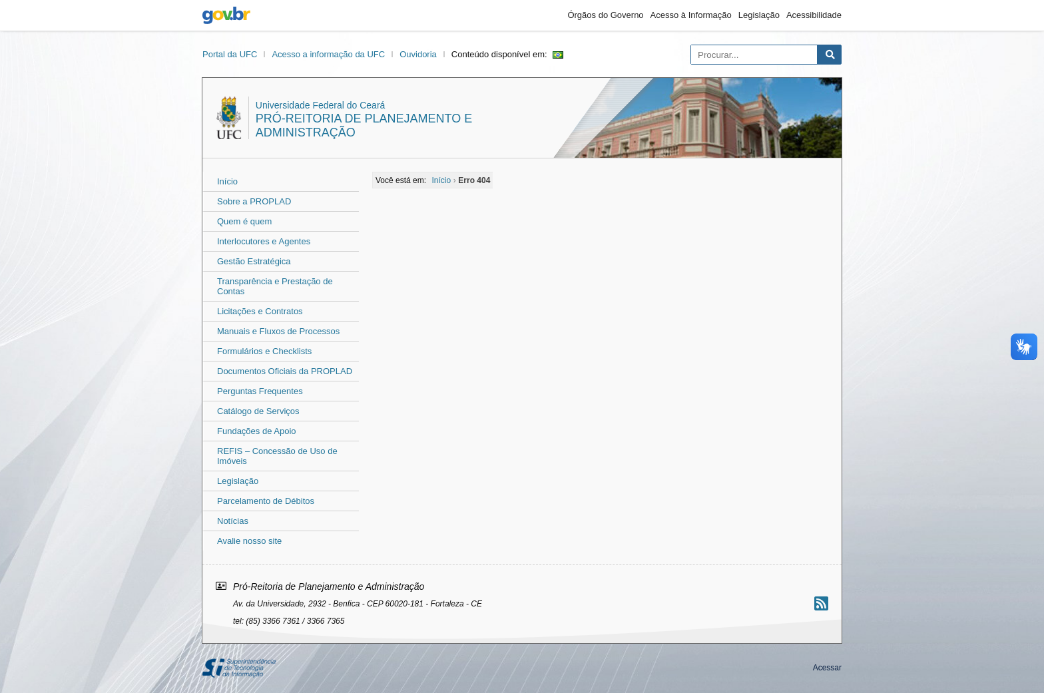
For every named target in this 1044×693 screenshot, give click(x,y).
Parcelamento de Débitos (265, 501)
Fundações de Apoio (256, 431)
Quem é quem (244, 221)
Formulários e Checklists (264, 351)
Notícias (232, 521)
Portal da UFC (229, 54)
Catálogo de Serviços (258, 411)
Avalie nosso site (249, 541)
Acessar (827, 667)
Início (227, 181)
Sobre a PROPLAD (254, 201)
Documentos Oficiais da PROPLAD (284, 371)
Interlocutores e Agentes (263, 241)
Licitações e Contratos (260, 311)
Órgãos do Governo (605, 15)
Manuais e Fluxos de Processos (278, 331)
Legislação (759, 15)
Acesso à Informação (691, 15)
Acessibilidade (814, 15)
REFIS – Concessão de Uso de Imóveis (277, 456)
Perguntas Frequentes (260, 391)
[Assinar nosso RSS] (821, 603)
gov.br (226, 15)
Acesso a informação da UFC (328, 54)
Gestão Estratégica (254, 261)
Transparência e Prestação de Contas (275, 286)
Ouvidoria (418, 54)
